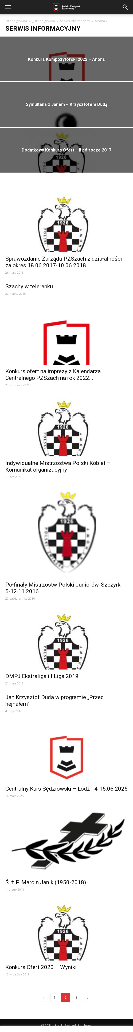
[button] (125, 7)
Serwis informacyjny (75, 21)
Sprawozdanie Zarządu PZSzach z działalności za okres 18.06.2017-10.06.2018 (63, 262)
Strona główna (16, 21)
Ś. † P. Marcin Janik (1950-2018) (45, 882)
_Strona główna (43, 21)
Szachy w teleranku (29, 286)
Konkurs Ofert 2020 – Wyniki (41, 967)
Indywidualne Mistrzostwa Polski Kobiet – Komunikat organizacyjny (58, 466)
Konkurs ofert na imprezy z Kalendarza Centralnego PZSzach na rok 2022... (53, 374)
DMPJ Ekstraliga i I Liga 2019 (42, 676)
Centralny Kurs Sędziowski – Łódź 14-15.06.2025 (66, 789)
